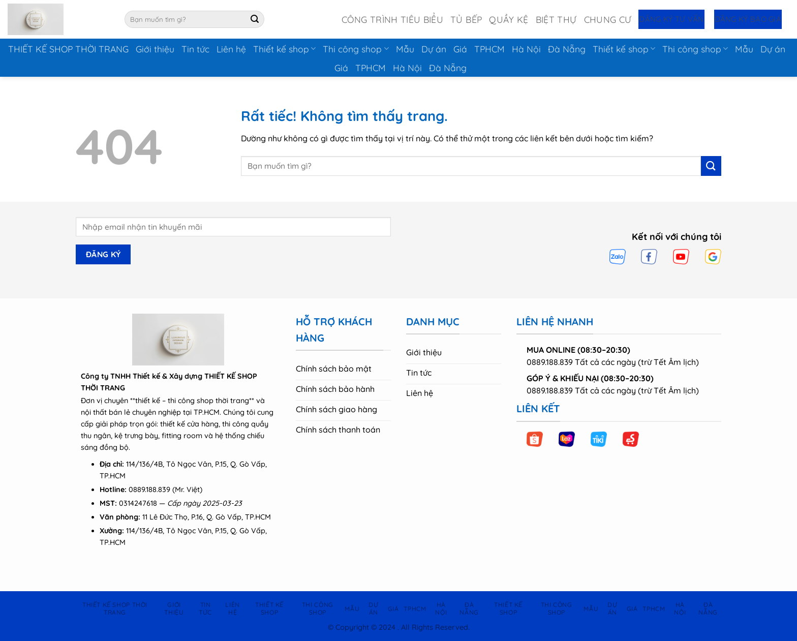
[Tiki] (599, 439)
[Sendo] (631, 439)
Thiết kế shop (284, 48)
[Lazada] (567, 439)
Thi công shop (355, 48)
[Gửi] (254, 19)
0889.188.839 (149, 489)
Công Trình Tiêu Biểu (392, 19)
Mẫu (405, 48)
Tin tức (195, 48)
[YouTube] (681, 257)
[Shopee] (535, 439)
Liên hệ (231, 48)
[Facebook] (649, 257)
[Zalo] (617, 257)
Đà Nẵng (567, 48)
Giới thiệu (155, 48)
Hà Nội (526, 48)
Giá (460, 48)
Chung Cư (608, 19)
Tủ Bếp (466, 19)
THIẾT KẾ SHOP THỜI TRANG (68, 48)
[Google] (713, 257)
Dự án (433, 48)
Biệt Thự (556, 19)
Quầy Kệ (508, 19)
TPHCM (489, 48)
